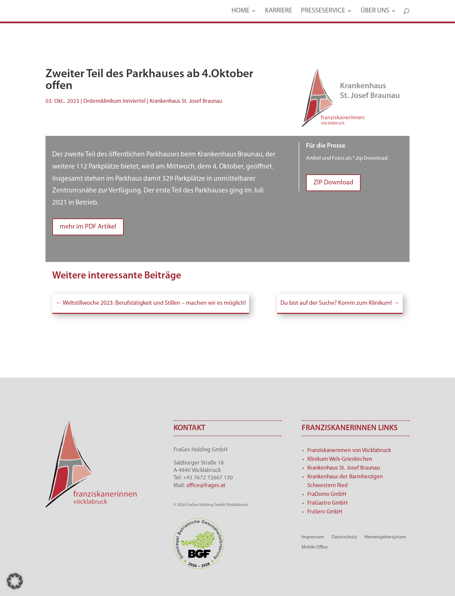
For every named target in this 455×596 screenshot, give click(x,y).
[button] (15, 581)
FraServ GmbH (324, 512)
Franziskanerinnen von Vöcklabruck (349, 450)
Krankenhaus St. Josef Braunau (343, 468)
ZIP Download (333, 182)
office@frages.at (205, 485)
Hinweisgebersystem (385, 537)
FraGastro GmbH (327, 503)
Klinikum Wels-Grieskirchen (339, 459)
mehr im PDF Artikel (88, 227)
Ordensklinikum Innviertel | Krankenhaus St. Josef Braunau (152, 101)
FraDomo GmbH (326, 494)
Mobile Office (315, 547)
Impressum (313, 537)
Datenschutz (344, 537)
